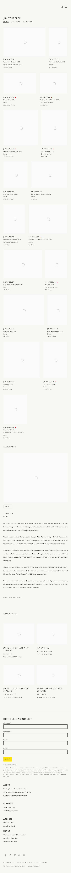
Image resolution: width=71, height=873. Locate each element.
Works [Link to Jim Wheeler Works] (6, 21)
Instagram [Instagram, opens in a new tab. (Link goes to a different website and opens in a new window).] (14, 855)
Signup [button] (7, 759)
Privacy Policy (8, 863)
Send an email (24, 855)
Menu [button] (66, 7)
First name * (7, 723)
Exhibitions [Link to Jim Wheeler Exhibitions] (27, 21)
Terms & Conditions (24, 863)
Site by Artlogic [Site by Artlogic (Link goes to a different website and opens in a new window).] (33, 866)
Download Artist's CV (13, 598)
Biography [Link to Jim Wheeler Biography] (15, 21)
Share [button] (7, 506)
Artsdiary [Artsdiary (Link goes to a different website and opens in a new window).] (24, 796)
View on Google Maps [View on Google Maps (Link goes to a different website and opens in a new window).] (5, 855)
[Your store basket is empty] (61, 7)
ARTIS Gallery (18, 6)
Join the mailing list (19, 855)
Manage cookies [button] (40, 863)
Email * (5, 740)
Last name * (7, 731)
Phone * (6, 748)
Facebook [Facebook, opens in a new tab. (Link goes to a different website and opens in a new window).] (10, 855)
